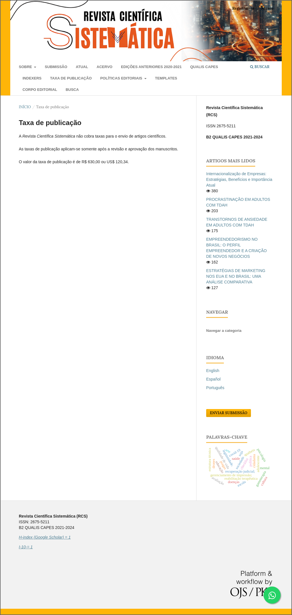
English (212, 370)
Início (25, 107)
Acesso (267, 8)
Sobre (26, 67)
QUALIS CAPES (204, 67)
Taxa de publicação (71, 78)
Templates (166, 78)
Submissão (56, 67)
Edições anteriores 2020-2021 (151, 67)
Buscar (259, 66)
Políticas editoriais (121, 78)
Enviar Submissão (228, 412)
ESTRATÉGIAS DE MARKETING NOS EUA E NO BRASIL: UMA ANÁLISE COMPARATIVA (235, 276)
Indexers (32, 78)
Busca (72, 89)
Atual (82, 67)
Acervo (104, 67)
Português (215, 387)
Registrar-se (243, 8)
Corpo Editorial (40, 89)
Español (213, 379)
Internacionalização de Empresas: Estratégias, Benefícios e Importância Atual (239, 179)
